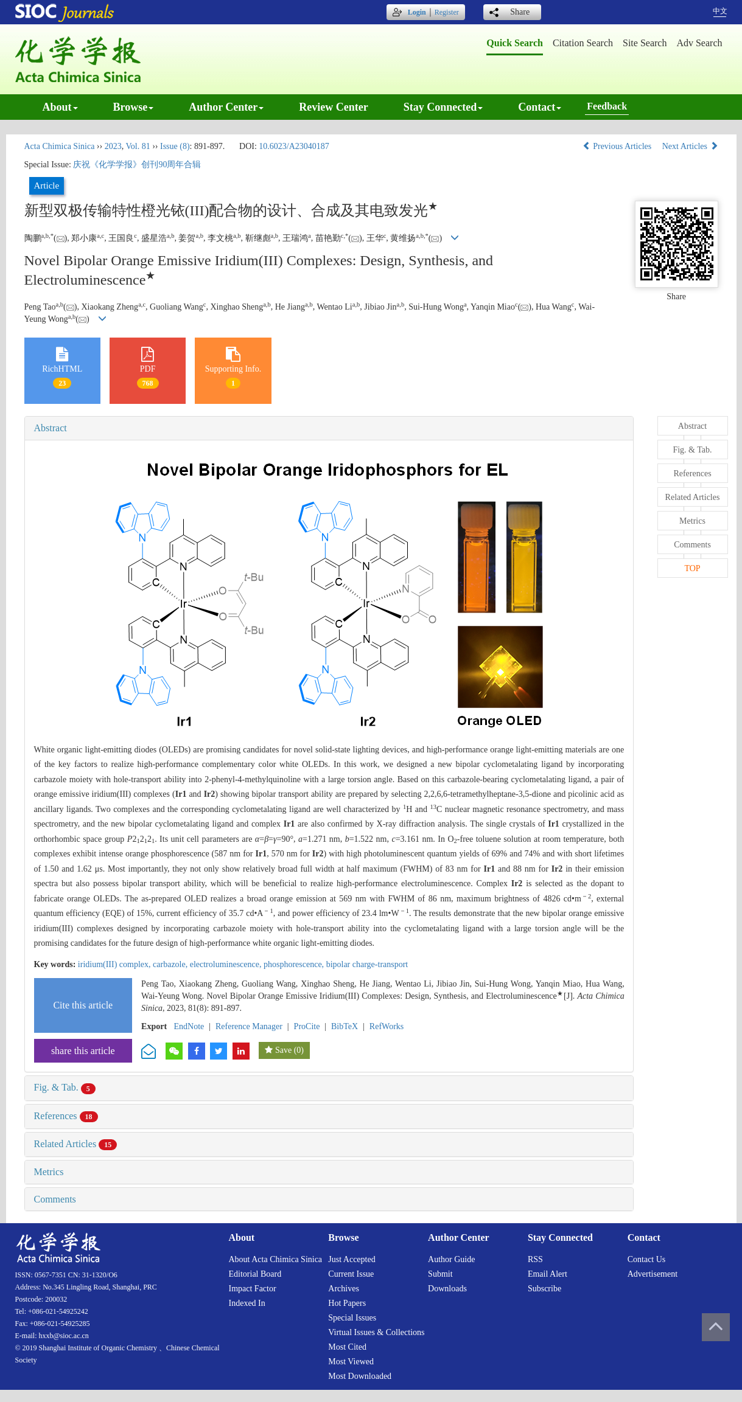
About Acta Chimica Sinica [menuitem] (276, 1259)
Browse (133, 107)
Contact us (647, 1259)
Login (417, 12)
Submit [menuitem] (440, 1274)
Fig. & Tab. (65, 1087)
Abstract (50, 428)
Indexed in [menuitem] (247, 1303)
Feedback (607, 106)
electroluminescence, (227, 964)
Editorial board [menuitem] (255, 1274)
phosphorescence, (295, 964)
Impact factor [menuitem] (252, 1288)
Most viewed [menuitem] (351, 1361)
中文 (720, 11)
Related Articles (75, 1144)
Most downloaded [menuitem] (359, 1376)
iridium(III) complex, (115, 964)
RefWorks (386, 1026)
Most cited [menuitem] (347, 1347)
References (66, 1116)
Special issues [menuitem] (352, 1317)
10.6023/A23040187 (294, 146)
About (60, 107)
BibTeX (344, 1026)
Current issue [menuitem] (351, 1274)
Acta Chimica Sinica (59, 146)
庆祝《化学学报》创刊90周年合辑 (137, 164)
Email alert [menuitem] (547, 1274)
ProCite (307, 1026)
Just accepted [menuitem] (351, 1259)
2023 (113, 146)
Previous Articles (618, 146)
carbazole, (171, 964)
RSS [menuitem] (535, 1259)
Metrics (49, 1172)
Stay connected (443, 107)
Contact (539, 107)
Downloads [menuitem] (447, 1288)
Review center (333, 107)
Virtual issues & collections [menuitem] (376, 1332)
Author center (226, 107)
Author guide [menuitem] (451, 1259)
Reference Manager (248, 1026)
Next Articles (690, 146)
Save (283, 1050)
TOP (692, 568)
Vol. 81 (137, 146)
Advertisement (652, 1274)
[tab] (329, 428)
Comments (55, 1199)
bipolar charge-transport (367, 964)
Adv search (699, 43)
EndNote (189, 1026)
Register (447, 12)
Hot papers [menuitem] (347, 1303)
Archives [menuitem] (343, 1288)
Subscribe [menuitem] (544, 1288)
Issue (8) (175, 146)
